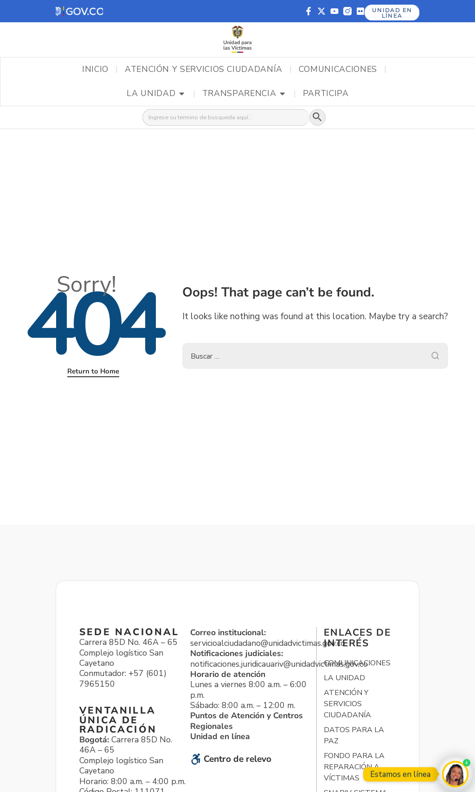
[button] (79, 11)
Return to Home (93, 372)
